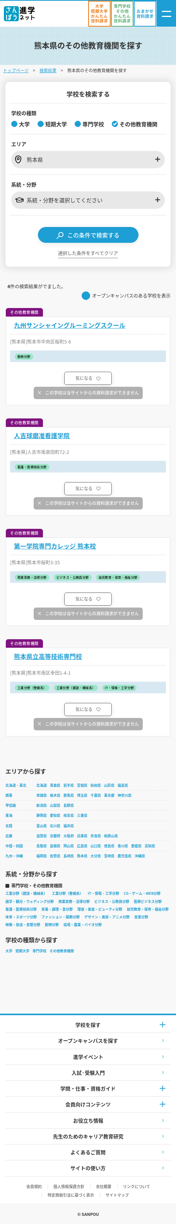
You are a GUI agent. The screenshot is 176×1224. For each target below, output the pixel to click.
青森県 (55, 785)
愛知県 (55, 815)
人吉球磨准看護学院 (42, 435)
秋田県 (96, 785)
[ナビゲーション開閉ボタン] (166, 14)
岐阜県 (68, 815)
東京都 (109, 795)
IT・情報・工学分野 (103, 893)
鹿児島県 (125, 855)
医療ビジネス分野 (148, 901)
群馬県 (68, 795)
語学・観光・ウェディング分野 (29, 901)
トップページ (16, 70)
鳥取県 (41, 845)
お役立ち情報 (88, 1120)
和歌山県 (111, 835)
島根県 (55, 845)
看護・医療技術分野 (21, 909)
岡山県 (68, 845)
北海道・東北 (15, 785)
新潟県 (41, 805)
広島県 (82, 845)
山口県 (96, 845)
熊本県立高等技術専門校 (48, 656)
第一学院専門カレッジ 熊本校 (55, 546)
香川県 (123, 845)
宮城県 (82, 785)
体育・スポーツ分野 (21, 916)
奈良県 (96, 835)
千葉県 (96, 795)
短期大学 (22, 950)
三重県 (82, 815)
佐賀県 (55, 855)
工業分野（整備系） (67, 893)
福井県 (68, 825)
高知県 (150, 845)
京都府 (55, 835)
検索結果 (47, 70)
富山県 (41, 825)
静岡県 (41, 815)
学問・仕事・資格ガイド (88, 1088)
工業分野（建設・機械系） (26, 893)
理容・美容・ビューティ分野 (99, 909)
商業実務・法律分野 (74, 901)
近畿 (8, 835)
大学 (8, 950)
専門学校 (39, 950)
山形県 (109, 785)
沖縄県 (140, 855)
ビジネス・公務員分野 (111, 901)
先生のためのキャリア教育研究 (88, 1136)
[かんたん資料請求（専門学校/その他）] (122, 14)
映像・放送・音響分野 (22, 924)
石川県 (55, 825)
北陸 (8, 825)
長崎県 (68, 855)
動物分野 (52, 924)
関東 (8, 795)
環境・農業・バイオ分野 (82, 924)
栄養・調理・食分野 (57, 909)
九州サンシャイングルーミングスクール (69, 325)
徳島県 (109, 845)
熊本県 (82, 855)
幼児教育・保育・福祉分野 (148, 909)
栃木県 (55, 795)
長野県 (68, 805)
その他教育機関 (62, 950)
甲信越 (10, 805)
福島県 (123, 785)
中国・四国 (14, 845)
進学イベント (88, 1056)
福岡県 (41, 855)
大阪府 (68, 835)
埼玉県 (82, 795)
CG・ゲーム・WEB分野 (142, 893)
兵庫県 (82, 835)
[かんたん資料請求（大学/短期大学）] (99, 14)
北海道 (41, 785)
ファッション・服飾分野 (60, 916)
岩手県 (68, 785)
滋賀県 (41, 835)
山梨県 (55, 805)
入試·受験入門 (88, 1072)
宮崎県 (109, 855)
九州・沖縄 (14, 855)
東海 (8, 815)
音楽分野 (141, 916)
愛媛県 (136, 845)
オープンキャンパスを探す (88, 1040)
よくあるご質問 (88, 1152)
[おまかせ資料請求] (145, 14)
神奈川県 (125, 795)
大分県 (96, 855)
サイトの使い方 (88, 1168)
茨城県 (41, 795)
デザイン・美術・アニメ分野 (107, 916)
